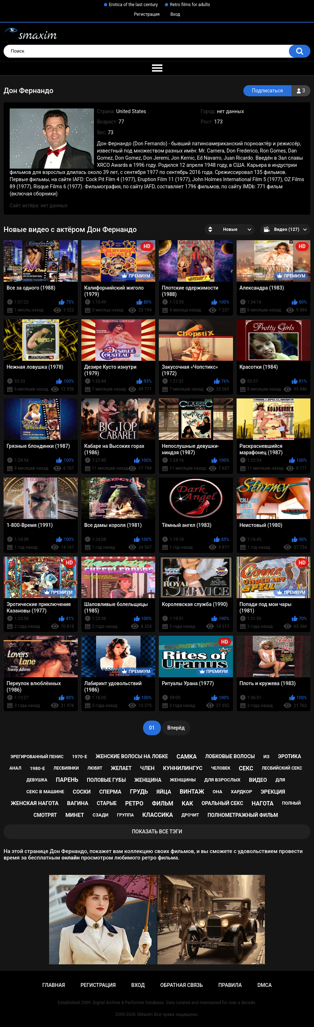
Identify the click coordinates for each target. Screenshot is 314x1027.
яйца (163, 792)
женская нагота (34, 803)
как (187, 803)
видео (258, 780)
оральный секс (222, 803)
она (217, 791)
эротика (289, 756)
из (266, 756)
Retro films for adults (190, 4)
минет (74, 815)
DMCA (264, 985)
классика (157, 815)
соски (82, 792)
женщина (147, 780)
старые (106, 803)
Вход (175, 14)
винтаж (192, 791)
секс (246, 768)
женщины (183, 780)
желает (121, 768)
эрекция (273, 792)
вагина (77, 803)
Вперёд (176, 728)
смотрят (45, 815)
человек (220, 768)
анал (15, 768)
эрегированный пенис (36, 756)
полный (291, 803)
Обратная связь (181, 985)
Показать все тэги (157, 831)
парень (67, 779)
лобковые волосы (230, 756)
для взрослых (222, 780)
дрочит (190, 815)
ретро (134, 803)
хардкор (241, 791)
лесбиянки (66, 768)
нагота (262, 803)
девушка (37, 780)
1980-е (37, 768)
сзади (100, 815)
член (147, 768)
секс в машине (46, 791)
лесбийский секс (282, 768)
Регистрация (147, 14)
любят (95, 768)
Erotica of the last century (133, 4)
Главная (53, 985)
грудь (139, 791)
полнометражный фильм (243, 815)
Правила (230, 985)
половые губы (106, 780)
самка (186, 756)
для (280, 780)
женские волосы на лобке (132, 756)
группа (125, 815)
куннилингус (183, 768)
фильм (162, 803)
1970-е (79, 756)
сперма (110, 792)
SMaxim (145, 1014)
